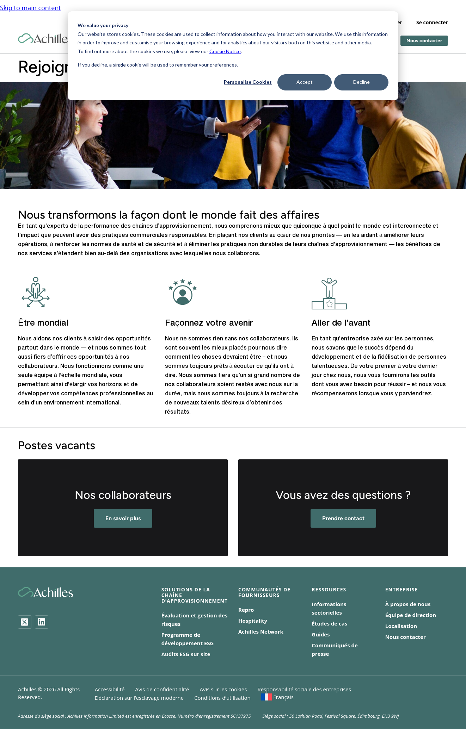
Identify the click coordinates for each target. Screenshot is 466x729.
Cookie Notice (225, 51)
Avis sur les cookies (223, 689)
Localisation (401, 625)
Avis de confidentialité (162, 689)
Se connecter (432, 18)
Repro (246, 609)
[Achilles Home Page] (45, 35)
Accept (304, 82)
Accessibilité (110, 689)
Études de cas (329, 623)
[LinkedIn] (41, 622)
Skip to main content (30, 4)
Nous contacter (424, 37)
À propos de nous (408, 604)
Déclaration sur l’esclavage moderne (139, 697)
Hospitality (252, 620)
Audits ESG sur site (185, 654)
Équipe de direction (410, 614)
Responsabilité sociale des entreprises (304, 689)
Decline (361, 82)
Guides (321, 634)
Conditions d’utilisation (222, 697)
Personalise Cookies (248, 82)
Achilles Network (260, 631)
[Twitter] (24, 622)
